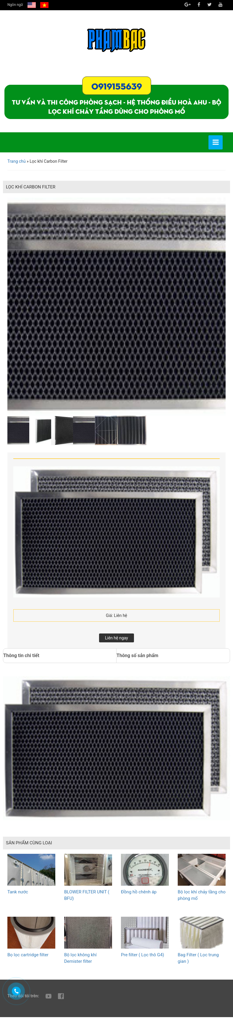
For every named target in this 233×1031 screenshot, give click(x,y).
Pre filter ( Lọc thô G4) (142, 954)
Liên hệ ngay (116, 638)
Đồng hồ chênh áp (139, 892)
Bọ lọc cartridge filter (27, 954)
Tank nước (17, 892)
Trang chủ (16, 161)
